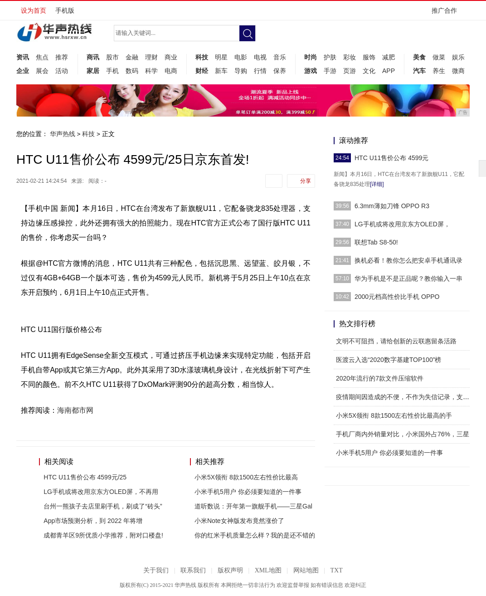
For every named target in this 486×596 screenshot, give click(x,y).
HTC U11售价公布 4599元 (391, 157)
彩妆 (349, 57)
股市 (112, 57)
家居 (93, 70)
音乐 (279, 57)
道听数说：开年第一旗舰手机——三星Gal (253, 506)
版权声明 (230, 570)
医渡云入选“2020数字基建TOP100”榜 (388, 359)
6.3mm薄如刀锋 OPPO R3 (392, 206)
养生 (439, 70)
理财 (151, 57)
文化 (369, 70)
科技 (201, 57)
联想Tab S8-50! (376, 242)
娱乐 (458, 57)
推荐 (61, 57)
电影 (240, 57)
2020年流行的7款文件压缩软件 (379, 378)
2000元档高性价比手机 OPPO (397, 296)
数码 (132, 70)
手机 (112, 70)
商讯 (93, 57)
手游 (330, 70)
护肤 (330, 57)
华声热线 (62, 133)
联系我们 (193, 570)
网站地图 (306, 570)
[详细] (377, 184)
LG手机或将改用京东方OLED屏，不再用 (101, 491)
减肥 (388, 57)
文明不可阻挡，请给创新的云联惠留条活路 (396, 341)
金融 (132, 57)
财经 (201, 70)
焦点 (42, 57)
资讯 (22, 57)
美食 (419, 57)
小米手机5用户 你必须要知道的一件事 (247, 491)
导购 (240, 70)
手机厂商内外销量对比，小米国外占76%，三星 (402, 434)
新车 (221, 70)
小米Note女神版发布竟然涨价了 (239, 520)
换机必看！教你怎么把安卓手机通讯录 (408, 260)
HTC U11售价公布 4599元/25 (85, 477)
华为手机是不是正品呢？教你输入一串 (408, 278)
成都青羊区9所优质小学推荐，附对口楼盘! (103, 535)
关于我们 (156, 570)
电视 (260, 57)
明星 (221, 57)
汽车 (419, 70)
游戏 (310, 70)
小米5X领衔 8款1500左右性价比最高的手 (394, 415)
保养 (279, 70)
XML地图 (268, 570)
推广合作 (447, 13)
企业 (22, 70)
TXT (336, 570)
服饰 (369, 57)
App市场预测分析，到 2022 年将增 (93, 520)
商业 (171, 57)
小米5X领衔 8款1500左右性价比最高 (246, 477)
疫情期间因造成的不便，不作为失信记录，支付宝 (406, 397)
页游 (349, 70)
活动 (61, 70)
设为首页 (33, 10)
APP (388, 70)
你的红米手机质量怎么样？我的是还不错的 (254, 535)
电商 (171, 70)
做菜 (439, 57)
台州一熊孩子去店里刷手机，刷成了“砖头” (103, 506)
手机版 (64, 10)
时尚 (310, 57)
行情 (260, 70)
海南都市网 (75, 410)
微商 (458, 70)
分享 (305, 181)
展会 (42, 70)
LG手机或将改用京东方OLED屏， (402, 224)
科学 (151, 70)
